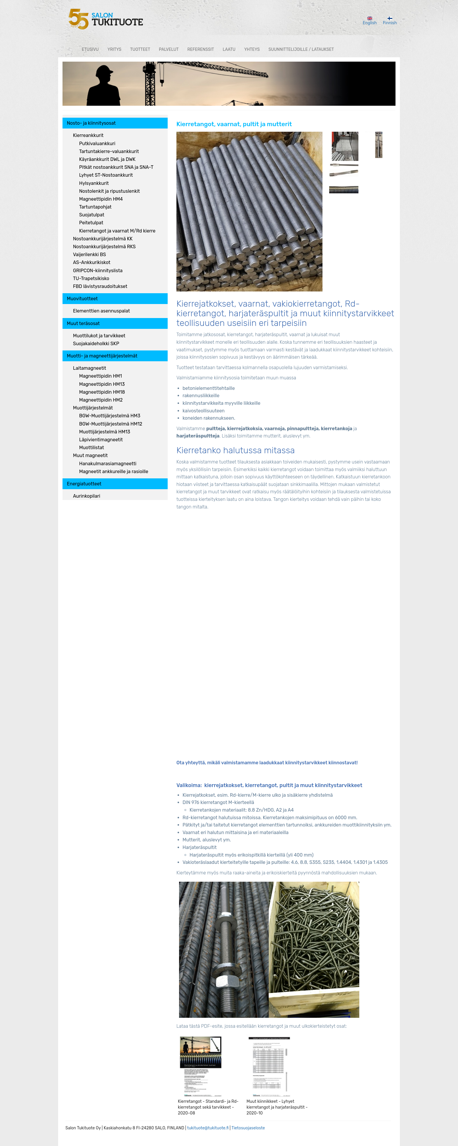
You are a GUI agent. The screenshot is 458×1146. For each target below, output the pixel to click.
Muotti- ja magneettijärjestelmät (102, 356)
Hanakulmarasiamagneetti (107, 463)
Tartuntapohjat (95, 207)
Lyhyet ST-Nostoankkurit (106, 175)
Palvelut (169, 49)
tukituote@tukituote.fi (208, 1128)
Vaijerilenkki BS (89, 254)
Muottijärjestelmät (93, 408)
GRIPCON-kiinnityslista (97, 270)
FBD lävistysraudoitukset (100, 286)
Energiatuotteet (84, 484)
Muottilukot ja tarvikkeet (99, 335)
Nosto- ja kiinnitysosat (91, 123)
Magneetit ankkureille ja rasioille (113, 471)
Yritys (114, 49)
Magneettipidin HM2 (101, 400)
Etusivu (90, 49)
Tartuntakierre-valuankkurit (109, 151)
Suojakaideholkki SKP (96, 343)
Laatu (229, 49)
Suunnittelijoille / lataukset (301, 49)
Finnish (390, 21)
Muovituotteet (82, 298)
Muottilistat (91, 447)
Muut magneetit (90, 455)
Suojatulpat (91, 215)
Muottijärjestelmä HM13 (104, 432)
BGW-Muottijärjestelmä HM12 (110, 424)
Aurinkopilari (86, 496)
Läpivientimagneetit (101, 439)
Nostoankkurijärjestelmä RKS (104, 246)
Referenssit (201, 49)
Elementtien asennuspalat (101, 311)
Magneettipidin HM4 (101, 199)
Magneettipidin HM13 (102, 384)
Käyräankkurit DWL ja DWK (107, 159)
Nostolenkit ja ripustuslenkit (109, 191)
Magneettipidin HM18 (102, 392)
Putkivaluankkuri (97, 143)
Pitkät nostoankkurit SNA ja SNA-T (116, 167)
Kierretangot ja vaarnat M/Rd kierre (117, 231)
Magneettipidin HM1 (100, 376)
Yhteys (252, 49)
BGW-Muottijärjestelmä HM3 (109, 416)
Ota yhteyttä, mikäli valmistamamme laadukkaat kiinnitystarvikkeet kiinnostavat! (267, 762)
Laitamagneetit (89, 368)
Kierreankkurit (88, 135)
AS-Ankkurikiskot (91, 262)
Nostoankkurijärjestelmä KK (103, 239)
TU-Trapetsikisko (91, 278)
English (370, 21)
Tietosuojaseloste (248, 1128)
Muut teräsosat (83, 323)
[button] (249, 211)
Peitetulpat (91, 222)
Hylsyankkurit (94, 183)
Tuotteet (140, 49)
